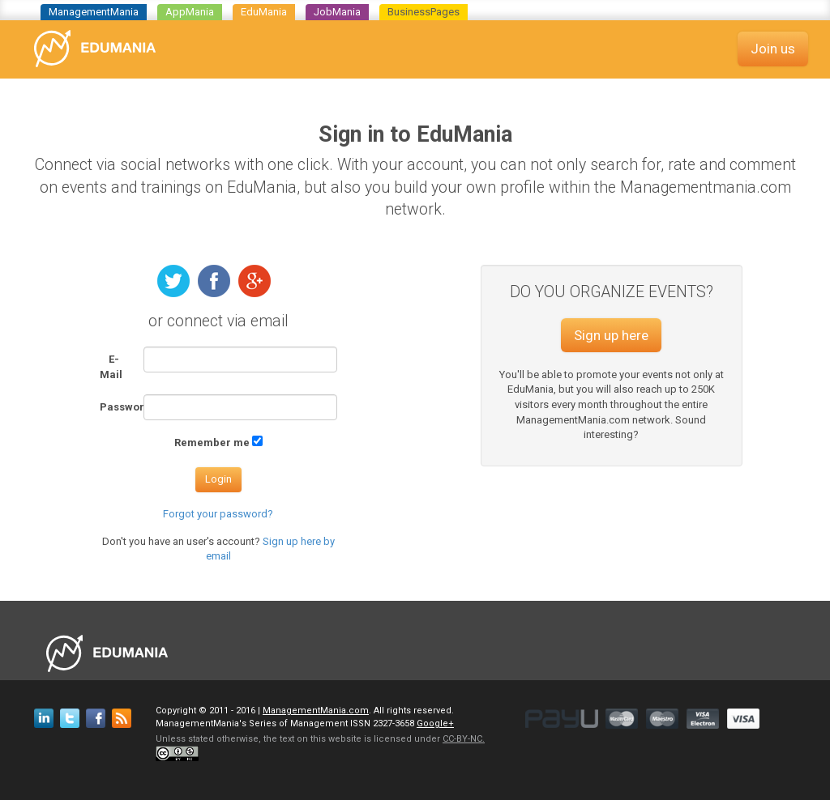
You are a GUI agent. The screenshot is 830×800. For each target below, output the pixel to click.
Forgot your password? (218, 514)
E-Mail (111, 367)
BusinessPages (423, 12)
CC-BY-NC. (464, 739)
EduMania (264, 12)
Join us (773, 48)
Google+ (435, 723)
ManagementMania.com (316, 710)
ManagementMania (94, 12)
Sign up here (611, 335)
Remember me (212, 442)
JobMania (337, 12)
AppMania (189, 12)
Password (115, 407)
